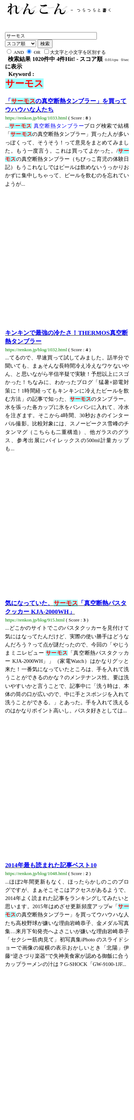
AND (15, 52)
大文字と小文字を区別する (75, 52)
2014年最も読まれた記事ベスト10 (50, 865)
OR (33, 52)
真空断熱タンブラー (46, 126)
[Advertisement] (67, 255)
